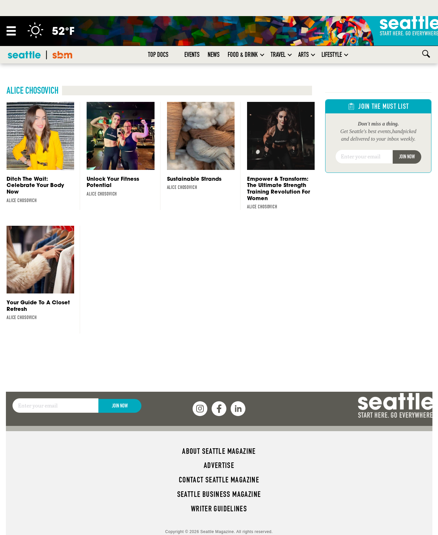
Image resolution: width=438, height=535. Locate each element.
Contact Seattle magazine (219, 479)
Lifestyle (332, 54)
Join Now (407, 156)
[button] (262, 54)
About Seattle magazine (219, 451)
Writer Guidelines (219, 508)
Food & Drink (243, 54)
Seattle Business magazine (219, 494)
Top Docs (158, 54)
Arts (303, 54)
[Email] (364, 157)
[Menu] (11, 30)
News (213, 54)
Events (191, 54)
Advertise (219, 465)
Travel (278, 54)
